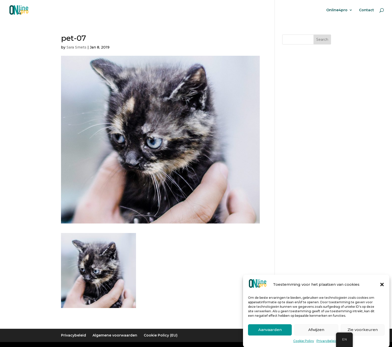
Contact (366, 10)
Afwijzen (316, 332)
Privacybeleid (326, 344)
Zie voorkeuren (363, 332)
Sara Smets (76, 47)
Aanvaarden (270, 332)
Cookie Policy (303, 344)
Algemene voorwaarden (114, 335)
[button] (382, 287)
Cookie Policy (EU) (161, 335)
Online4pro (337, 10)
